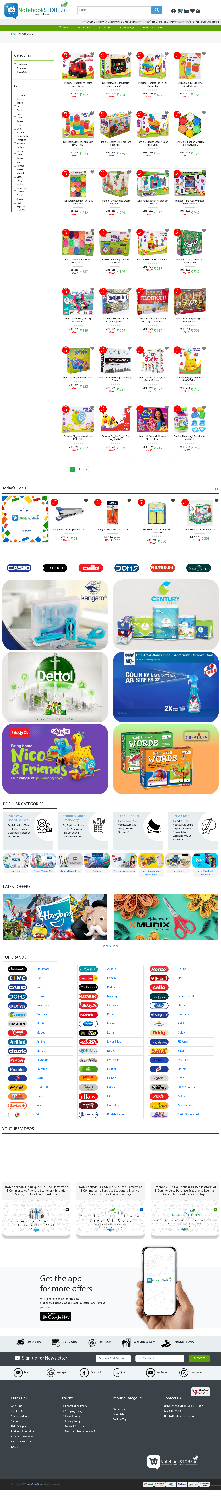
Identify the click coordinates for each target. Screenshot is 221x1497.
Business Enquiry (152, 27)
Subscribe (199, 1365)
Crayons (43, 878)
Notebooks (205, 878)
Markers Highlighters (97, 878)
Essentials (104, 27)
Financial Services (21, 1448)
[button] (104, 953)
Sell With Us (18, 1428)
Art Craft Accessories (151, 878)
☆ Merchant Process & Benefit (79, 1438)
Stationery (84, 27)
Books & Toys (127, 27)
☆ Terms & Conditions (74, 1433)
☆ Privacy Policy (71, 1428)
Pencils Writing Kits (69, 878)
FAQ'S (14, 1453)
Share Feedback (20, 1423)
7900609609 (172, 1418)
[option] (21, 575)
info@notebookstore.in (179, 1423)
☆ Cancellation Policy (74, 1413)
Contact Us (17, 1418)
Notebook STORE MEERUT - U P (183, 1413)
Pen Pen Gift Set (16, 878)
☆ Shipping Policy (72, 1418)
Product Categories (22, 1443)
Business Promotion (22, 1438)
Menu (64, 27)
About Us (16, 1413)
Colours (124, 878)
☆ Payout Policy (71, 1423)
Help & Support (20, 1433)
